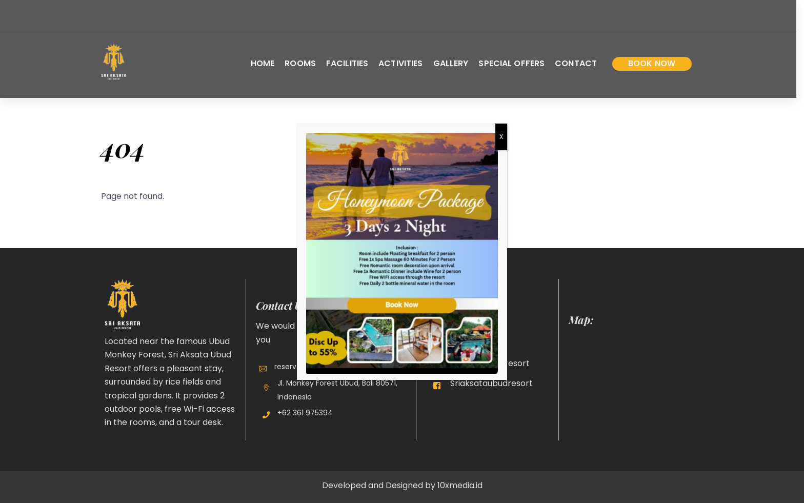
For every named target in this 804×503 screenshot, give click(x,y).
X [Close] (501, 136)
